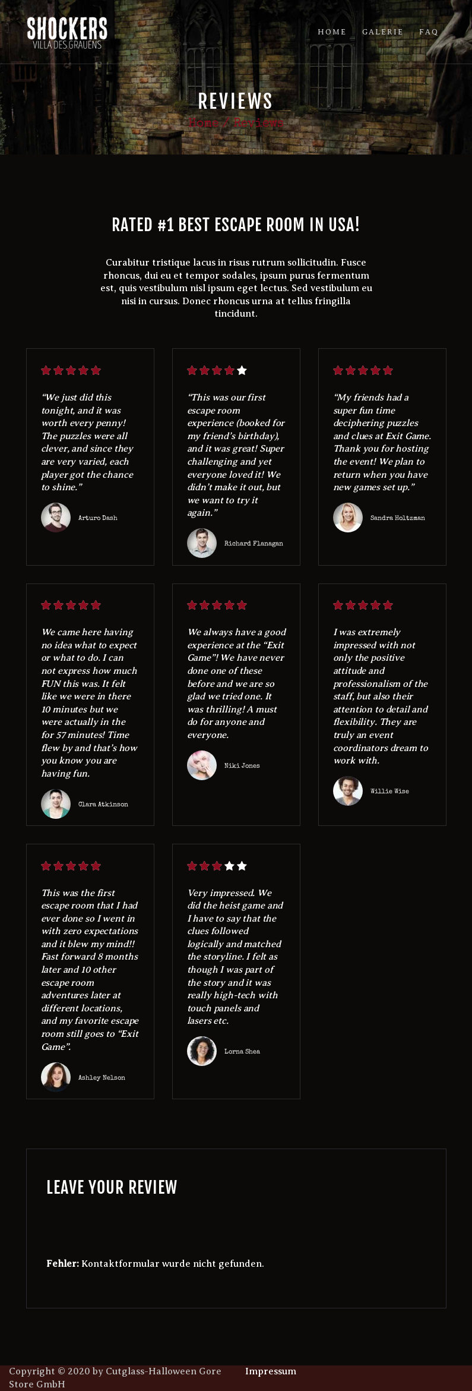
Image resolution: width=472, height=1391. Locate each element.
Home (203, 124)
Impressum (270, 1371)
